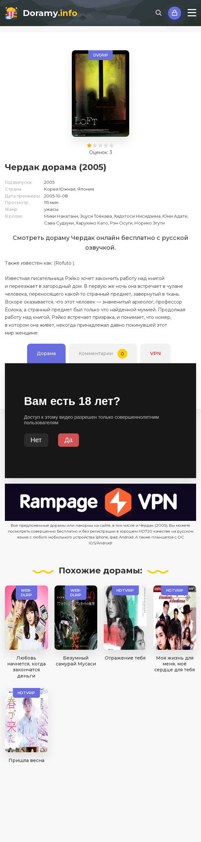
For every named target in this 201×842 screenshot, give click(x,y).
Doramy (50, 13)
